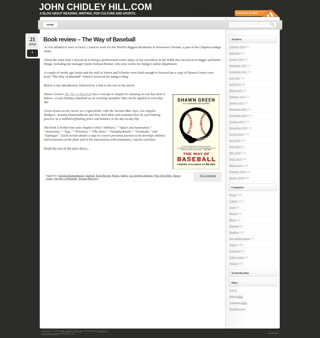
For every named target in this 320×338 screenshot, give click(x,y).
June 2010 (234, 146)
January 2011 (236, 102)
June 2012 (234, 52)
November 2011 (238, 71)
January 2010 (236, 177)
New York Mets (163, 175)
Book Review (103, 175)
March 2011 (235, 90)
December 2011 (238, 65)
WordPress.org (237, 308)
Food (232, 207)
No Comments (208, 175)
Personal (234, 225)
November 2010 (238, 115)
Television (235, 250)
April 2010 (235, 159)
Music (232, 219)
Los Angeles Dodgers (141, 175)
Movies (233, 213)
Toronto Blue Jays (88, 178)
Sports (232, 244)
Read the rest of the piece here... (66, 148)
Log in (232, 290)
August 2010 (236, 134)
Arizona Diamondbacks (71, 175)
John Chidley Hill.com (95, 7)
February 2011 (237, 96)
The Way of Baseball (78, 94)
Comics (233, 200)
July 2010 (234, 140)
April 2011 (235, 84)
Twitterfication (240, 272)
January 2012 (236, 59)
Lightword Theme (50, 333)
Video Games (236, 257)
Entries (236, 296)
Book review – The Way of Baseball (90, 39)
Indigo (124, 175)
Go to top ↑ (274, 332)
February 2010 (237, 171)
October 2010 (236, 121)
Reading (233, 232)
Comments (238, 302)
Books (115, 175)
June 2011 (234, 77)
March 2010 (235, 165)
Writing (233, 263)
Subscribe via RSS (247, 12)
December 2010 (238, 109)
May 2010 (234, 152)
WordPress (102, 331)
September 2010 (238, 127)
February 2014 (237, 46)
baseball (90, 175)
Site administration (239, 238)
